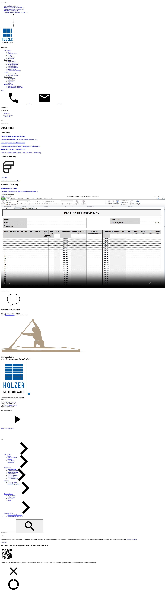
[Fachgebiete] (20, 467)
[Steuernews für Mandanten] (15, 515)
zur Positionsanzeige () (14, 9)
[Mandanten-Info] (21, 513)
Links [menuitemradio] (9, 83)
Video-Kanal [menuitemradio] (11, 57)
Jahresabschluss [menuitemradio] (12, 69)
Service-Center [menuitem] (8, 77)
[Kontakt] (19, 480)
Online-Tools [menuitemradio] (11, 80)
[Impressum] (11, 462)
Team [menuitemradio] (9, 52)
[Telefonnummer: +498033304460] (10, 402)
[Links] (9, 500)
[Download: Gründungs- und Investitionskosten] (82, 144)
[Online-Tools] (11, 497)
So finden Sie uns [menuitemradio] (12, 53)
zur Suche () (11, 10)
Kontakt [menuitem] (6, 72)
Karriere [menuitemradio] (10, 55)
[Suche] (8, 532)
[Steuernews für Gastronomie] (15, 516)
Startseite (6, 113)
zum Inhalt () (11, 6)
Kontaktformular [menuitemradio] (12, 74)
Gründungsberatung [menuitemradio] (13, 63)
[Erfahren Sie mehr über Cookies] (132, 539)
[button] (82, 90)
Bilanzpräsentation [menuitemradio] (13, 67)
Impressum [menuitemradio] (11, 58)
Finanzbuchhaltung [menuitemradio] (13, 64)
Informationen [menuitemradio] (11, 78)
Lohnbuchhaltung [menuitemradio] (12, 66)
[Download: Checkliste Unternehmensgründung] (82, 137)
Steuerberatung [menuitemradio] (12, 61)
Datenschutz (4, 428)
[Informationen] (11, 495)
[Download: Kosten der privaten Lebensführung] (82, 151)
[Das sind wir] (20, 454)
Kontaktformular (10, 315)
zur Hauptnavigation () (13, 7)
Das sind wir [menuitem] (7, 50)
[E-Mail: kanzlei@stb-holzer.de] (46, 104)
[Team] (9, 456)
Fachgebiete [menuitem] (7, 60)
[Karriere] (10, 459)
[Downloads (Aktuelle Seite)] (11, 498)
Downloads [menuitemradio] (11, 81)
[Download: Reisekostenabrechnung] (82, 189)
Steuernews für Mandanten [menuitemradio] (15, 86)
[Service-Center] (21, 494)
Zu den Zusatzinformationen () (16, 12)
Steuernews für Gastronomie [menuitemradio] (15, 87)
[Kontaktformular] (12, 482)
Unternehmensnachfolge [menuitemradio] (14, 70)
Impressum (11, 428)
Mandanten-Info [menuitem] (8, 84)
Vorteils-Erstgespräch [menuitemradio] (13, 75)
